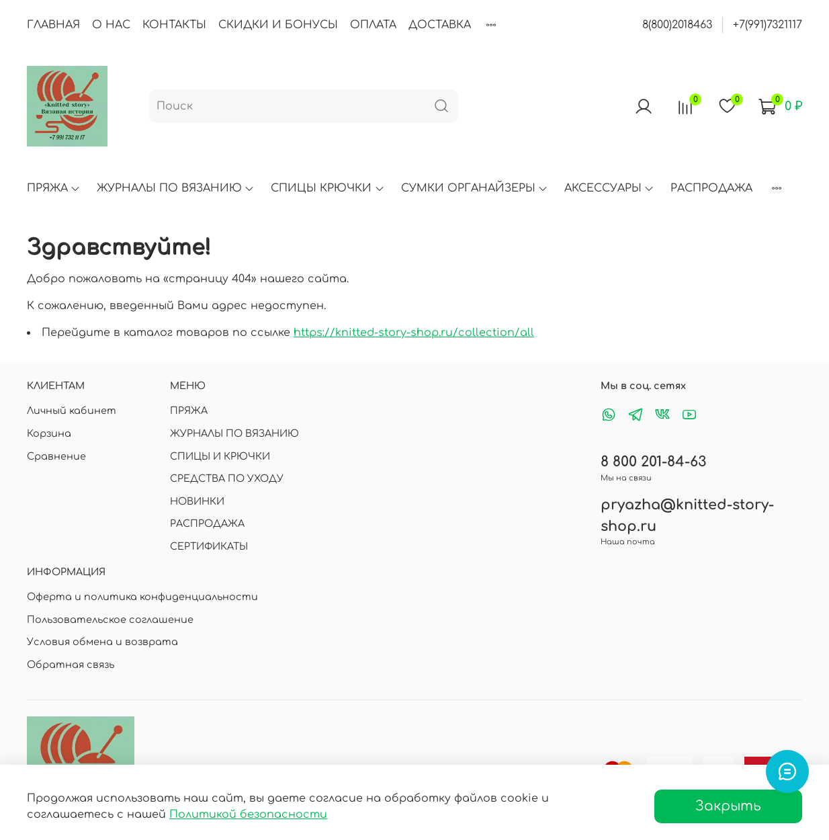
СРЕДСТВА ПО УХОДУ (226, 478)
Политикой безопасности (248, 814)
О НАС (111, 25)
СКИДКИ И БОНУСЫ (278, 25)
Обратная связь (70, 664)
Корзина (49, 433)
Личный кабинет (71, 410)
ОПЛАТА (373, 25)
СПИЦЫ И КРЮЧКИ (220, 456)
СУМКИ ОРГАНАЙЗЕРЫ (474, 188)
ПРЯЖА (54, 188)
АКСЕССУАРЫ (609, 188)
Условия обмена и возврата (102, 641)
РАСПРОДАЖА (711, 188)
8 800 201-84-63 (653, 462)
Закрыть (728, 806)
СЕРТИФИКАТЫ (209, 546)
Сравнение (56, 456)
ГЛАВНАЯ (53, 25)
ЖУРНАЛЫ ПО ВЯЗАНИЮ (176, 188)
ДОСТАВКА (439, 25)
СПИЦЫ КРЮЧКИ (327, 188)
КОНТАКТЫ (174, 25)
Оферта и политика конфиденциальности (142, 596)
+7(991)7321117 (767, 25)
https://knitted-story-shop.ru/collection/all (414, 333)
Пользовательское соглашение (110, 619)
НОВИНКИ (197, 501)
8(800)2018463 (677, 25)
